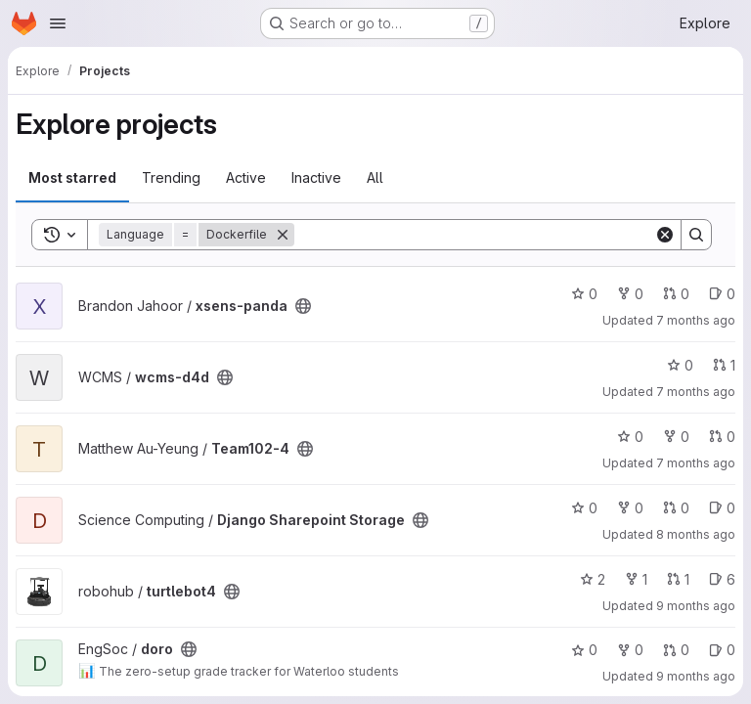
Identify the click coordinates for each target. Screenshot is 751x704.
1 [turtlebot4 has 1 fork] (636, 579)
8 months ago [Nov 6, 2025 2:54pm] (695, 534)
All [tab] (375, 177)
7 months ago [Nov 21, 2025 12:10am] (695, 463)
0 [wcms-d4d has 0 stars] (680, 365)
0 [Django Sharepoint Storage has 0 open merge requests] (676, 508)
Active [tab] (246, 177)
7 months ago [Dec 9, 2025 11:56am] (695, 391)
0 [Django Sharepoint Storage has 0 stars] (584, 508)
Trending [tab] (171, 177)
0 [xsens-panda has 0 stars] (584, 294)
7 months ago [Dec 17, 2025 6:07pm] (695, 320)
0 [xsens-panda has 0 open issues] (722, 294)
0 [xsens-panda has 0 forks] (630, 294)
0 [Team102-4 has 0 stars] (630, 436)
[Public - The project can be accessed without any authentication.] (303, 306)
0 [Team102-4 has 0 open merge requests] (722, 436)
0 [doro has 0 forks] (630, 649)
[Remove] (282, 234)
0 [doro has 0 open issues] (722, 649)
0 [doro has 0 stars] (584, 649)
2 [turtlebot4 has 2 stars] (592, 579)
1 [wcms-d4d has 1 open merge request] (724, 365)
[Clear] (665, 234)
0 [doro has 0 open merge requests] (676, 649)
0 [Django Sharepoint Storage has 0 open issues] (722, 508)
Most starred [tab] (72, 177)
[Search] (474, 234)
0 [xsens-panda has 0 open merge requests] (676, 294)
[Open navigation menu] (57, 23)
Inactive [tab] (316, 177)
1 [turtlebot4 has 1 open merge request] (678, 579)
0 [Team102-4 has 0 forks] (676, 436)
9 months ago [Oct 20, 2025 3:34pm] (695, 605)
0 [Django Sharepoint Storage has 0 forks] (630, 508)
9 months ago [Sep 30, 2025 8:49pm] (695, 676)
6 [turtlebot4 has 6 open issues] (722, 579)
